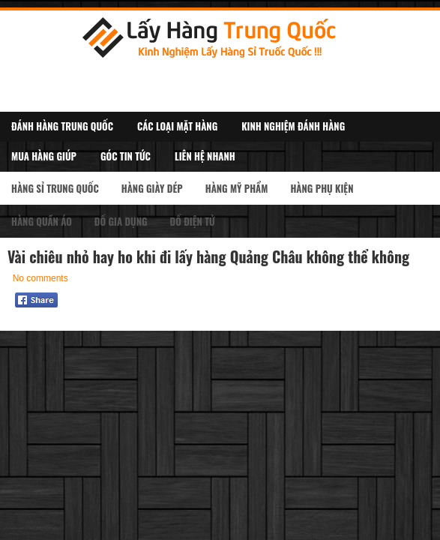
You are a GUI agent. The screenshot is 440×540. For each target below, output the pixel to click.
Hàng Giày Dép (152, 188)
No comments (40, 278)
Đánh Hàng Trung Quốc (62, 126)
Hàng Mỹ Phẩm (236, 188)
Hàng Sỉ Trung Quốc (55, 188)
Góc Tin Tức (125, 156)
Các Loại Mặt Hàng (177, 126)
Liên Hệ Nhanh (205, 156)
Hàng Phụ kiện (321, 188)
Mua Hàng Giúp (43, 156)
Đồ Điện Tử (192, 221)
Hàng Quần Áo (41, 221)
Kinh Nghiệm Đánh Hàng (293, 126)
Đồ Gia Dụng (121, 221)
